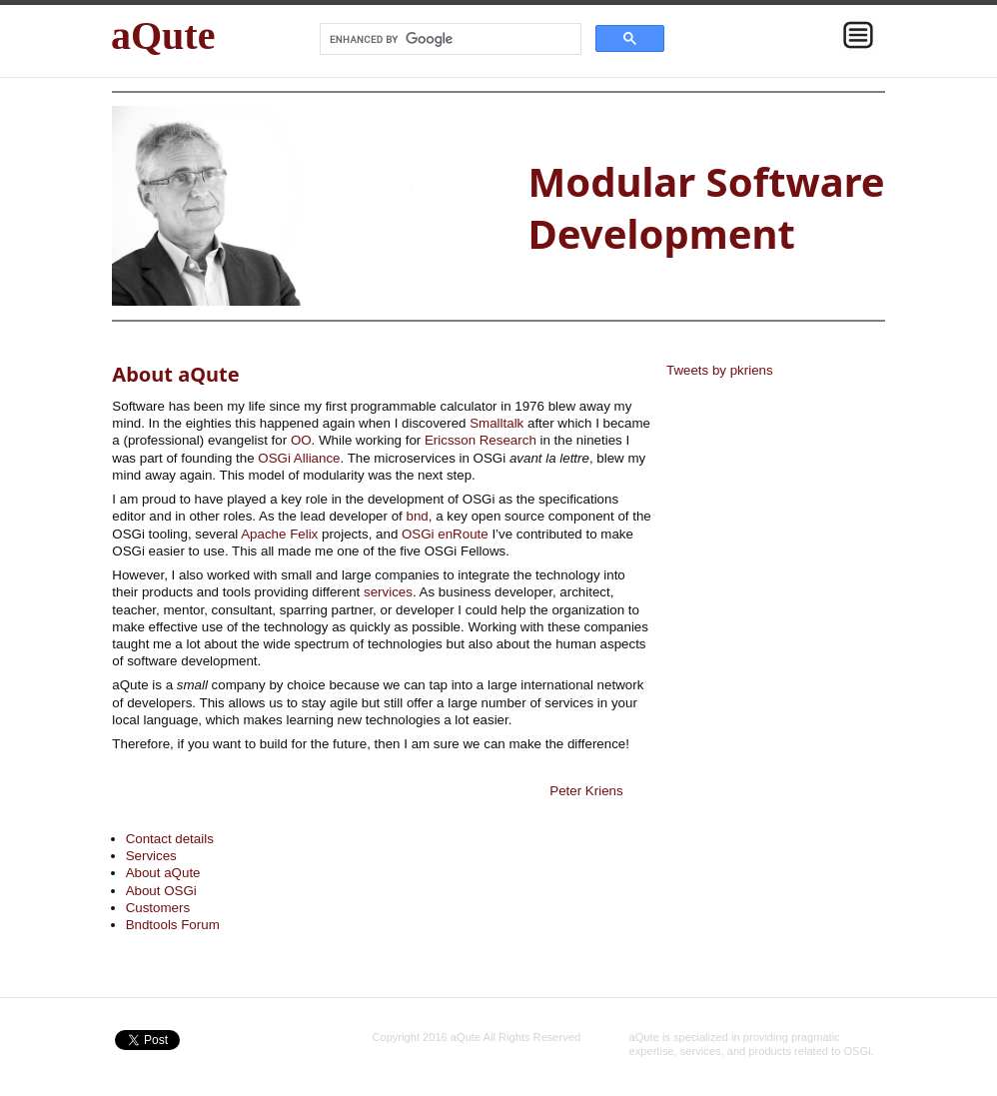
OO (301, 440)
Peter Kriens (585, 790)
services (388, 591)
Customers (158, 907)
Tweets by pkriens (719, 370)
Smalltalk (496, 423)
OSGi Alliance (299, 458)
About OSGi (161, 890)
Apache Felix (279, 534)
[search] (449, 39)
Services (151, 855)
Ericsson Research (480, 440)
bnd (417, 516)
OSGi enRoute (445, 534)
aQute (163, 35)
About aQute (163, 872)
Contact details (170, 838)
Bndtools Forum (173, 924)
